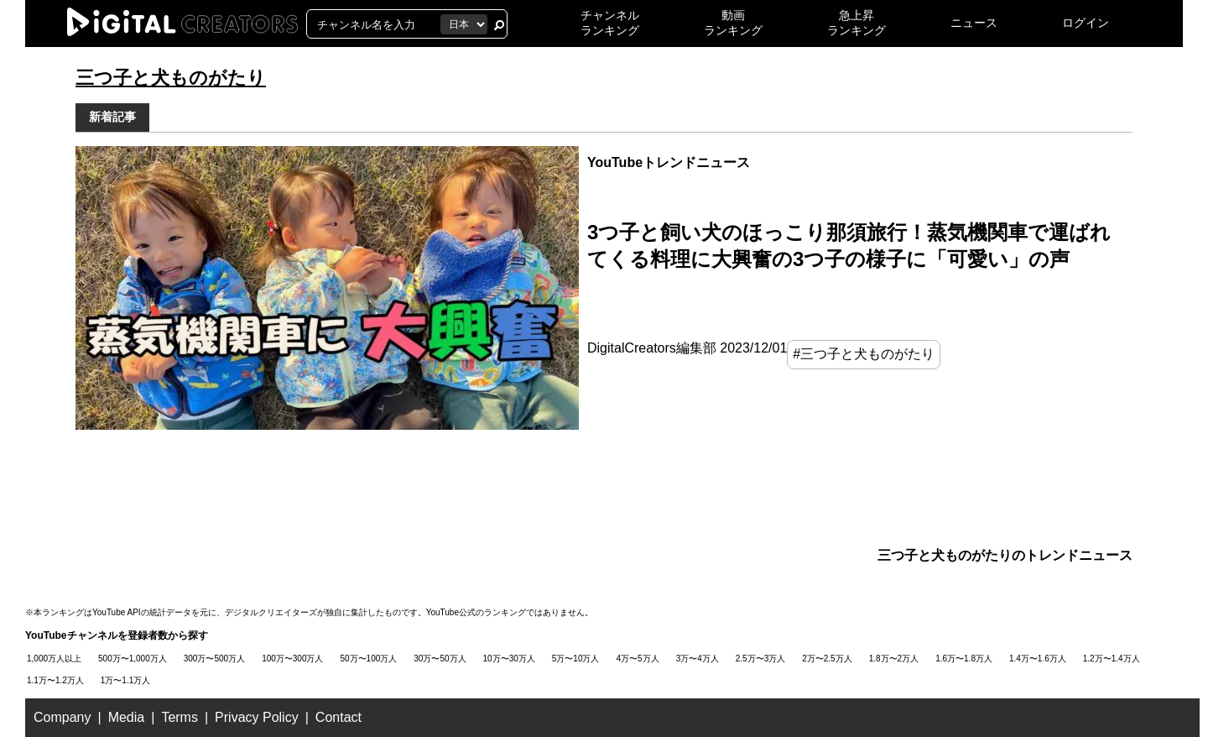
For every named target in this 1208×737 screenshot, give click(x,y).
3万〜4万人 (697, 658)
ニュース (973, 22)
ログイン (1085, 22)
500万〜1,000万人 (132, 658)
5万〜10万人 (576, 658)
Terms (179, 717)
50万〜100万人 (369, 658)
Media (126, 717)
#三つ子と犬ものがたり (864, 354)
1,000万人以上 (54, 658)
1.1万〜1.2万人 (55, 680)
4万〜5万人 (638, 658)
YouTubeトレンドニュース (668, 162)
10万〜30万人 (509, 658)
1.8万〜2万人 (894, 658)
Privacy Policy (257, 717)
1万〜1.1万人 (125, 680)
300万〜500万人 (214, 658)
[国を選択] (463, 24)
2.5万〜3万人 (760, 658)
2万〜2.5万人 (826, 658)
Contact (338, 717)
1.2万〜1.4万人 (1111, 658)
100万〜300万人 (292, 658)
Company (62, 717)
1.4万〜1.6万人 (1037, 658)
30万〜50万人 (440, 658)
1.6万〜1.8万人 (963, 658)
